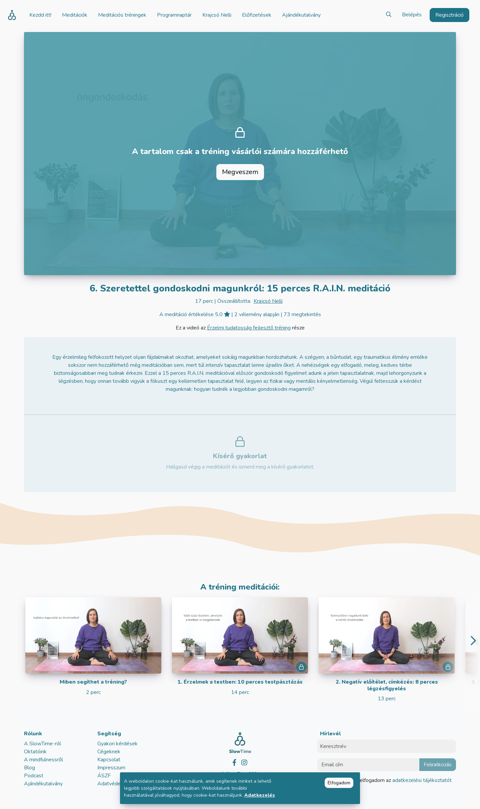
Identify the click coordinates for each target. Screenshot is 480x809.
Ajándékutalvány (43, 783)
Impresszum (111, 767)
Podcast (33, 775)
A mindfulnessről (43, 759)
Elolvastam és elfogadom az (388, 780)
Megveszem (240, 171)
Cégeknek (108, 751)
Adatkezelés (259, 795)
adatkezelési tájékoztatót (421, 780)
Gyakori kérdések (117, 743)
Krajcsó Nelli (268, 301)
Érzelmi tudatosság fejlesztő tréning (249, 327)
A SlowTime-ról (42, 743)
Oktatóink (35, 751)
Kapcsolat (108, 759)
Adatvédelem (113, 783)
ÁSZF (104, 775)
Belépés (412, 14)
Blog (29, 767)
